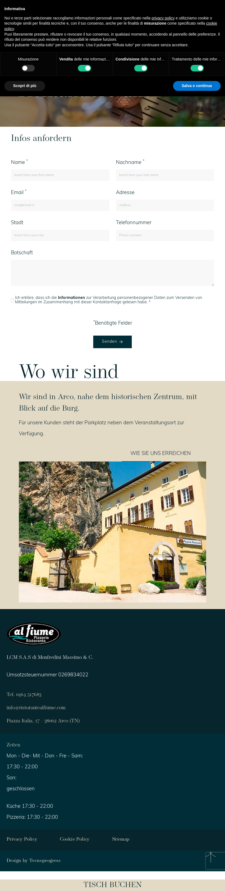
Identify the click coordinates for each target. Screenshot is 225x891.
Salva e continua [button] (197, 85)
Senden (112, 342)
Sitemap (121, 839)
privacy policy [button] (163, 18)
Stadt (17, 223)
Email (19, 192)
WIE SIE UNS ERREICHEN (160, 453)
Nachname (130, 162)
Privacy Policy (22, 839)
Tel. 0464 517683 (24, 694)
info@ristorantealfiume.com (36, 708)
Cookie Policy (75, 839)
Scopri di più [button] (24, 85)
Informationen (71, 298)
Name (19, 162)
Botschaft (22, 253)
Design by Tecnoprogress (33, 860)
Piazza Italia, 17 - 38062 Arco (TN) (43, 721)
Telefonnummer (133, 223)
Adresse (125, 192)
